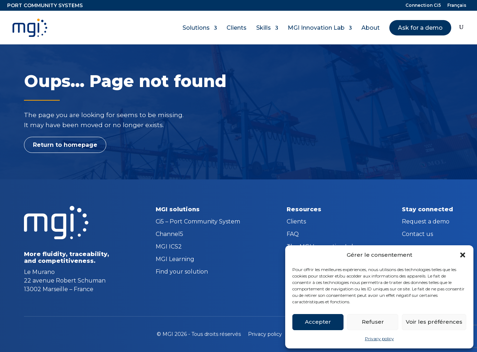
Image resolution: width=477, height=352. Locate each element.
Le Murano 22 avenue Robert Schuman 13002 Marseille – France (65, 281)
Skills (263, 27)
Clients (237, 27)
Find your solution (182, 272)
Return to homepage (65, 144)
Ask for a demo (420, 27)
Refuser (373, 321)
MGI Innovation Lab (316, 27)
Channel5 (169, 234)
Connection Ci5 (423, 5)
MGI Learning (175, 259)
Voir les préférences (434, 321)
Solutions (196, 27)
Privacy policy (379, 338)
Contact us (417, 234)
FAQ (293, 234)
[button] (462, 255)
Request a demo (425, 222)
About (370, 27)
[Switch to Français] (456, 7)
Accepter (318, 321)
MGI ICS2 (169, 247)
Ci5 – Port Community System (198, 222)
